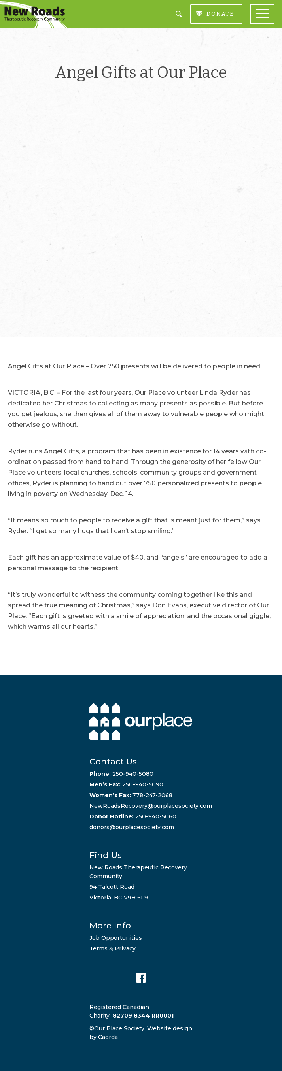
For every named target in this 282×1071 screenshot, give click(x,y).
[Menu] (266, 14)
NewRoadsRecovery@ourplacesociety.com (150, 805)
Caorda (108, 1037)
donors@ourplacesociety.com (131, 827)
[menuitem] (266, 14)
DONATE (220, 14)
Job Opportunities (115, 937)
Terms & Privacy (112, 948)
